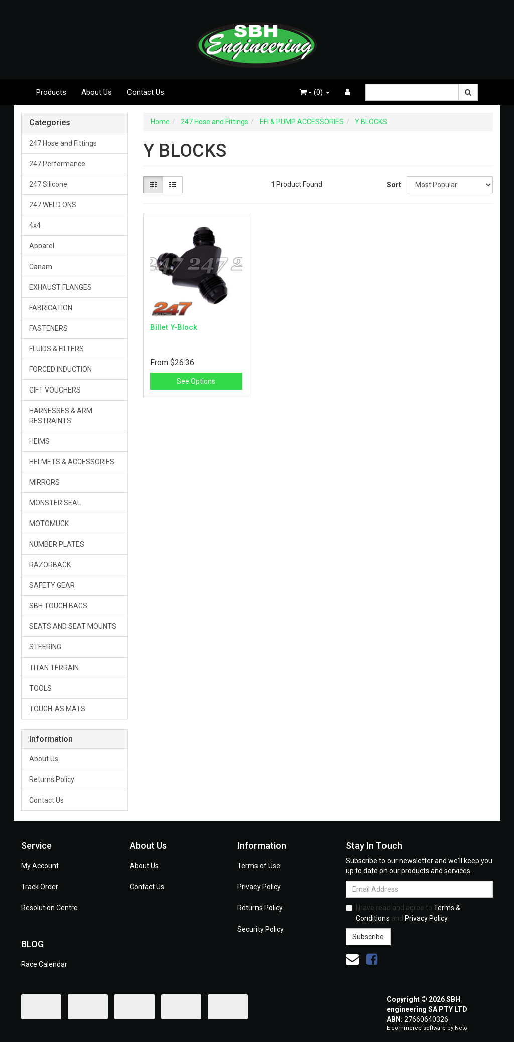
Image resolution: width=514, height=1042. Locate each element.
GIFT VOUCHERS (55, 390)
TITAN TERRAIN (54, 668)
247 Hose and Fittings (63, 143)
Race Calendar (44, 964)
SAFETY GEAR (52, 585)
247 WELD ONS (52, 205)
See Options (196, 381)
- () (315, 92)
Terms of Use (258, 866)
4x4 (35, 225)
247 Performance (57, 164)
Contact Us (145, 92)
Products (51, 92)
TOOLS (40, 688)
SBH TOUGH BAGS (58, 606)
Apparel (41, 246)
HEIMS (39, 441)
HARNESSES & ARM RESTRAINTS (60, 416)
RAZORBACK (50, 565)
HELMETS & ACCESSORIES (71, 462)
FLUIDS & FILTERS (56, 349)
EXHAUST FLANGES (60, 287)
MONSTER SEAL (55, 503)
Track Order (39, 887)
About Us (96, 92)
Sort (393, 185)
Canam (40, 267)
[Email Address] (419, 889)
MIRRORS (44, 482)
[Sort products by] (450, 184)
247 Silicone (48, 184)
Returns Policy (51, 779)
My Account (40, 866)
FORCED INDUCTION (60, 369)
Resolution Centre (49, 908)
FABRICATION (50, 308)
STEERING (45, 647)
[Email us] (352, 959)
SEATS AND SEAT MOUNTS (72, 626)
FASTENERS (48, 328)
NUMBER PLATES (56, 544)
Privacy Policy (259, 887)
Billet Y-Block (173, 327)
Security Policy (260, 929)
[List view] (173, 184)
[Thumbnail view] (153, 184)
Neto (461, 1028)
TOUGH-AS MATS (57, 709)
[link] (371, 959)
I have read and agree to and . (403, 913)
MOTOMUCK (49, 523)
